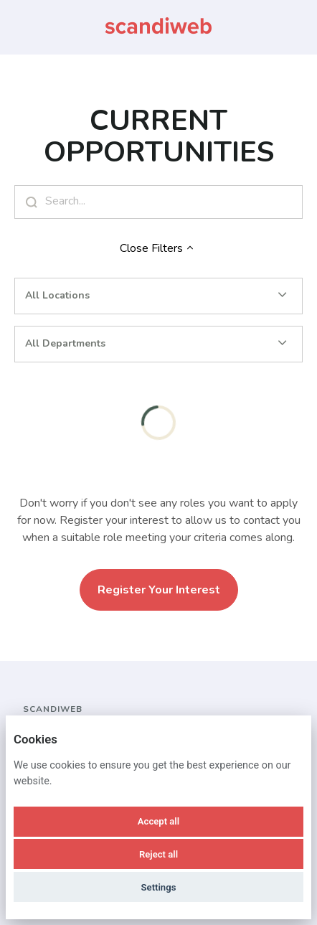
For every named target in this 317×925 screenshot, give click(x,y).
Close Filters (158, 248)
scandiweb (52, 709)
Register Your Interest (159, 590)
